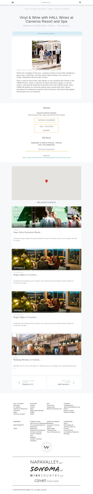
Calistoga (17, 405)
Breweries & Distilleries (37, 430)
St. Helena (17, 407)
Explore (33, 403)
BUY (48, 403)
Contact (66, 428)
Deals (32, 414)
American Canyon (19, 414)
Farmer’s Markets (36, 433)
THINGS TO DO (35, 421)
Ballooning (33, 428)
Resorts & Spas (69, 410)
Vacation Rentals (69, 412)
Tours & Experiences (53, 432)
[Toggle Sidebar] (13, 2)
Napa (15, 412)
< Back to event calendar (35, 9)
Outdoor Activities (36, 439)
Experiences (51, 407)
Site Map (66, 433)
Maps (32, 409)
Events (32, 407)
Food (30, 70)
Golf (31, 435)
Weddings (50, 423)
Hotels (66, 409)
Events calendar (62, 9)
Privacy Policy (68, 430)
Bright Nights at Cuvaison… (26, 275)
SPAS (15, 428)
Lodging (67, 403)
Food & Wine (37, 70)
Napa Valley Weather (37, 410)
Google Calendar (46, 120)
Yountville (17, 410)
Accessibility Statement (71, 432)
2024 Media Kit (69, 425)
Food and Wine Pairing (52, 70)
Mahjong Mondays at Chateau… (27, 360)
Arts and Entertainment (37, 425)
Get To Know (18, 403)
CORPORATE (68, 421)
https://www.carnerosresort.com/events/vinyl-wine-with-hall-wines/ (46, 157)
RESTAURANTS (19, 425)
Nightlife (33, 437)
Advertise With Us (69, 426)
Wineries (17, 421)
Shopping (33, 440)
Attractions (33, 426)
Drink (25, 70)
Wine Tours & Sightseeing (38, 423)
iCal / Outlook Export (46, 128)
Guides (32, 405)
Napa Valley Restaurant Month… (28, 232)
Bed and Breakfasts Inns (72, 407)
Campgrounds (68, 405)
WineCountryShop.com (54, 409)
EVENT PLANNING (53, 421)
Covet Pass (50, 405)
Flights (32, 412)
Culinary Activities (36, 432)
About (66, 423)
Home (50, 9)
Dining (19, 70)
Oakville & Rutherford (20, 409)
